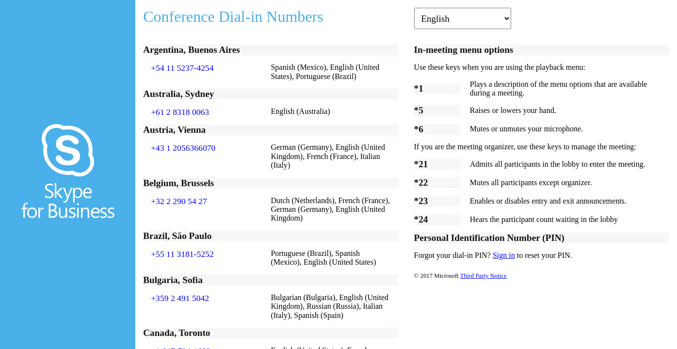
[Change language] (462, 18)
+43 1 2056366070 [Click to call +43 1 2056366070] (183, 148)
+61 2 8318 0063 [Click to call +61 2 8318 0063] (180, 112)
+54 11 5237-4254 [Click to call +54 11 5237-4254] (182, 68)
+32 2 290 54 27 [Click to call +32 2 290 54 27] (179, 201)
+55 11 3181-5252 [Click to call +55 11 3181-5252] (182, 254)
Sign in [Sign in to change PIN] (504, 255)
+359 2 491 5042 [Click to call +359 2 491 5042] (180, 298)
